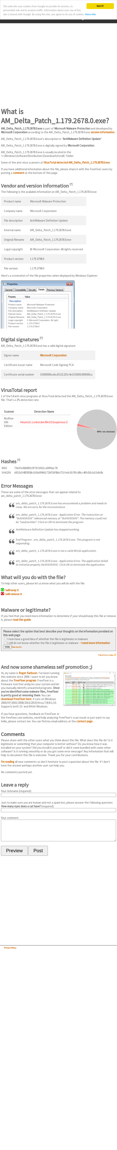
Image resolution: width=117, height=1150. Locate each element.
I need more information (95, 643)
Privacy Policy (10, 952)
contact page (84, 721)
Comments (13, 734)
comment (18, 173)
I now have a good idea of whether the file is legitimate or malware (46, 639)
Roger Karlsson (28, 673)
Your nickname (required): (58, 793)
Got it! (100, 6)
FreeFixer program (25, 680)
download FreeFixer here (16, 699)
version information (102, 132)
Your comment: (58, 830)
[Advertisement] (36, 62)
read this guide (22, 620)
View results (17, 647)
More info (90, 14)
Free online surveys (105, 655)
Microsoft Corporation (53, 355)
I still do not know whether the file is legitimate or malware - (57, 643)
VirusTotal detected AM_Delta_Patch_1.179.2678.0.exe (77, 162)
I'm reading (7, 762)
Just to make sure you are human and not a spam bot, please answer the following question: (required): (58, 806)
